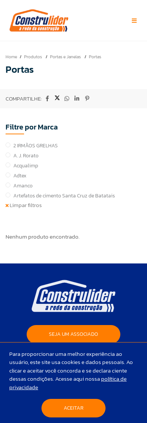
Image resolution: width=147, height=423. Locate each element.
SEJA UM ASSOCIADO (73, 334)
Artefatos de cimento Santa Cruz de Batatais (64, 196)
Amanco (23, 186)
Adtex (19, 176)
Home (11, 56)
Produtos (33, 56)
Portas (95, 56)
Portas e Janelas (66, 56)
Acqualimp (25, 166)
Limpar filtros (24, 205)
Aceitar (73, 408)
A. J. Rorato (26, 156)
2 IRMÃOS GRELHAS (35, 146)
